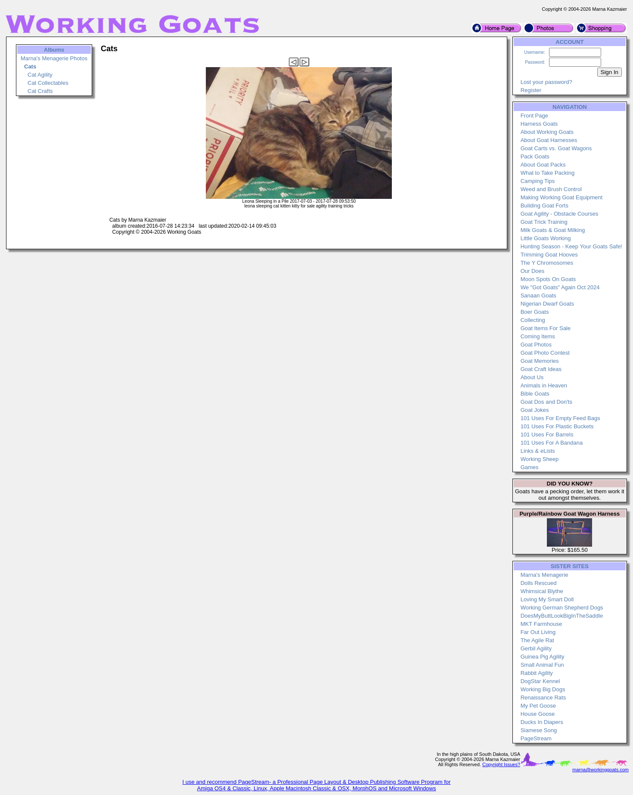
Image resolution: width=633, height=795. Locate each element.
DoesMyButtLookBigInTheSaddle (562, 615)
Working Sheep (540, 459)
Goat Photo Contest (545, 353)
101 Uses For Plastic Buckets (557, 426)
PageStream (536, 738)
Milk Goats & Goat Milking (553, 230)
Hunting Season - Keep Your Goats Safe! (571, 246)
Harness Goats (539, 124)
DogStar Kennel (540, 681)
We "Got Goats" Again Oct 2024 (560, 287)
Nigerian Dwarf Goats (547, 303)
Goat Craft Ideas (541, 369)
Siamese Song (539, 730)
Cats (30, 66)
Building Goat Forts (544, 205)
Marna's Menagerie (544, 575)
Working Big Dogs (543, 689)
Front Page (534, 115)
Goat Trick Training (544, 222)
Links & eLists (538, 451)
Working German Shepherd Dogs (562, 607)
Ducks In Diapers (542, 722)
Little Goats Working (546, 238)
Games (530, 467)
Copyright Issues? (501, 764)
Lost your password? (546, 82)
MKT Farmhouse (541, 624)
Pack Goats (535, 156)
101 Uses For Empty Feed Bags (560, 418)
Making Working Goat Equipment (562, 197)
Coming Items (538, 336)
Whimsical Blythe (542, 591)
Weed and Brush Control (551, 189)
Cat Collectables (48, 83)
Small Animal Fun (542, 665)
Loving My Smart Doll (547, 599)
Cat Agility (40, 74)
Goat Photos (536, 344)
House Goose (538, 714)
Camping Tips (538, 181)
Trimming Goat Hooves (549, 254)
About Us (532, 377)
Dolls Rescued (539, 583)
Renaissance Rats (543, 697)
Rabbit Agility (537, 673)
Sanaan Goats (538, 295)
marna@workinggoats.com (600, 769)
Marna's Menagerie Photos (54, 58)
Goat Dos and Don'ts (546, 402)
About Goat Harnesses (549, 140)
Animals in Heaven (544, 385)
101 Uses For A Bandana (552, 442)
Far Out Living (538, 632)
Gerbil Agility (536, 648)
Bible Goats (535, 393)
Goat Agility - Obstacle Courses (560, 213)
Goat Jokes (535, 410)
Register (531, 90)
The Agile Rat (537, 640)
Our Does (533, 271)
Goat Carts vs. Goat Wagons (556, 148)
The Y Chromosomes (547, 263)
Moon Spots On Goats (548, 279)
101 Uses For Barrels (547, 434)
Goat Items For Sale (546, 328)
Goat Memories (540, 361)
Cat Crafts (40, 91)
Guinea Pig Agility (543, 656)
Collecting (533, 320)
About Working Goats (547, 132)
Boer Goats (535, 312)
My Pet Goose (538, 705)
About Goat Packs (543, 164)
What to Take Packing (548, 173)
